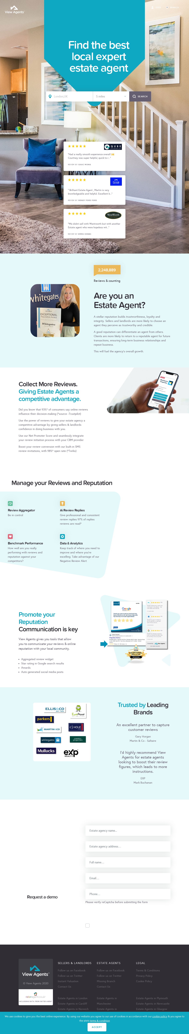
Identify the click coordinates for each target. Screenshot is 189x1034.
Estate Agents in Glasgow (151, 1009)
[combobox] (111, 96)
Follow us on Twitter (70, 976)
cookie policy (159, 1016)
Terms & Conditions (148, 970)
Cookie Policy (144, 981)
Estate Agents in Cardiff (72, 1003)
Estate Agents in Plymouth (152, 998)
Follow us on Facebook (71, 970)
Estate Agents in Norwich (73, 1009)
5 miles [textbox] (100, 96)
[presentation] (110, 910)
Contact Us (64, 986)
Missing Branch (106, 981)
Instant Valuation (68, 981)
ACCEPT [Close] (97, 1027)
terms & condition (100, 1020)
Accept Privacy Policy (107, 925)
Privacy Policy (144, 976)
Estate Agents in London (72, 998)
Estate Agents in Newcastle (153, 1003)
